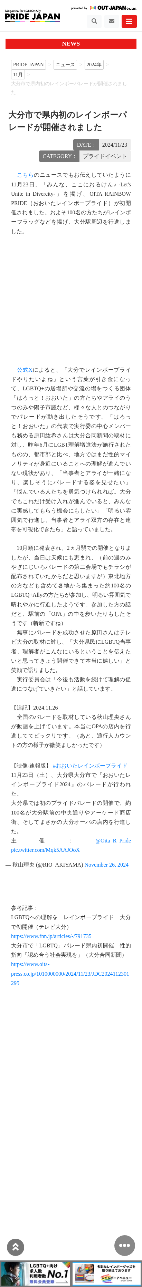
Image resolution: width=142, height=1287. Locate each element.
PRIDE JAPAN (28, 64)
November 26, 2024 (107, 865)
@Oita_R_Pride (113, 841)
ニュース (65, 64)
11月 (18, 74)
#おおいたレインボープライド (90, 766)
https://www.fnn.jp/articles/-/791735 (51, 936)
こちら (25, 175)
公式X (24, 370)
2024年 (94, 64)
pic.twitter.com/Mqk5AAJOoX (45, 850)
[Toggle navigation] (94, 21)
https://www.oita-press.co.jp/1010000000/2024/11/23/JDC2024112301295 (70, 973)
